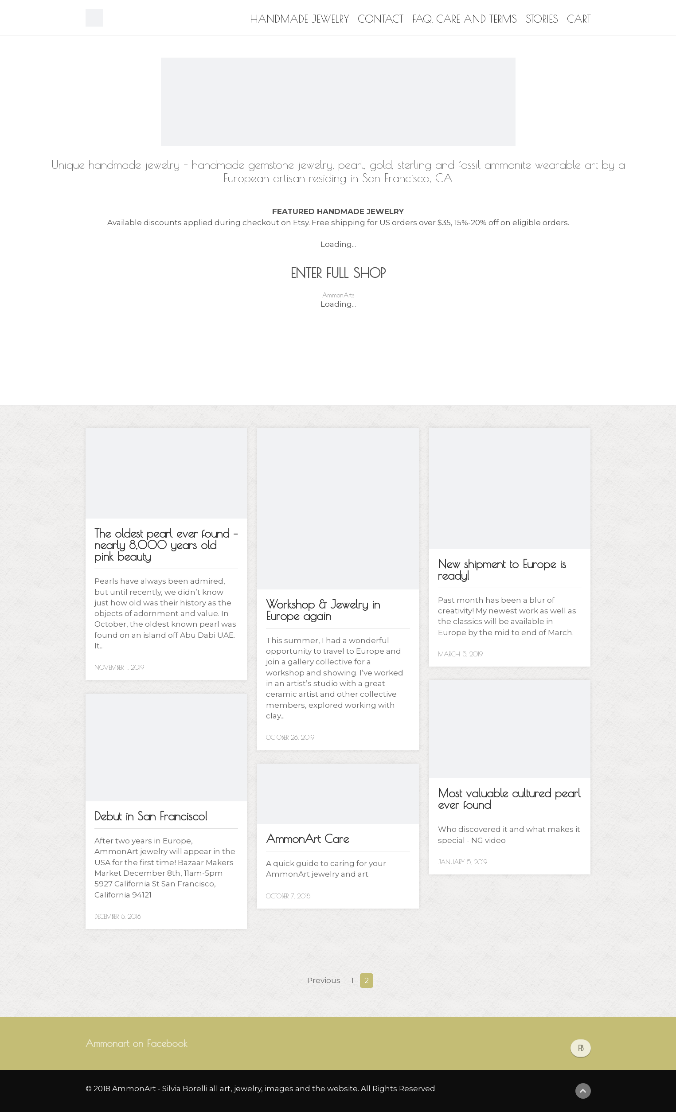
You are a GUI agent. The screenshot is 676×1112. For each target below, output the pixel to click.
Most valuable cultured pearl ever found (509, 798)
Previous (323, 980)
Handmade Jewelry (299, 19)
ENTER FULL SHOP (338, 273)
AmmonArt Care (307, 838)
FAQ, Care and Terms (464, 19)
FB (580, 1055)
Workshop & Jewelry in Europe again (323, 609)
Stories (542, 19)
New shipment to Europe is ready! (502, 569)
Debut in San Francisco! (150, 816)
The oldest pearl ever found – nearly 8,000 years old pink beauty (166, 545)
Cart (579, 19)
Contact (380, 19)
